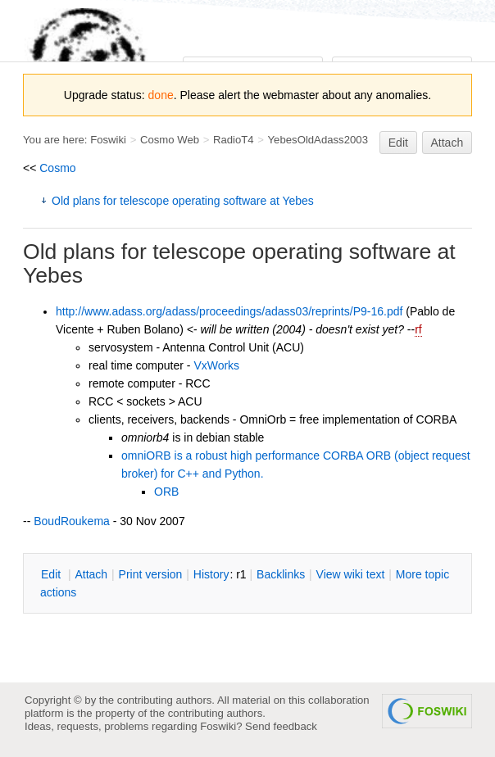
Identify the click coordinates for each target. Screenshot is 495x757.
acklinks (281, 574)
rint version (151, 574)
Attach (447, 142)
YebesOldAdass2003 (318, 140)
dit (52, 574)
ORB (166, 491)
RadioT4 (233, 140)
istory (211, 574)
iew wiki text (350, 574)
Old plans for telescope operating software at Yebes (183, 200)
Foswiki (108, 140)
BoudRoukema (72, 521)
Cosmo (57, 168)
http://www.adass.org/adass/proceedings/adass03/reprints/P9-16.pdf (229, 311)
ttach (91, 574)
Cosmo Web (169, 140)
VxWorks (216, 365)
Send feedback (281, 726)
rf (418, 329)
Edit (398, 142)
